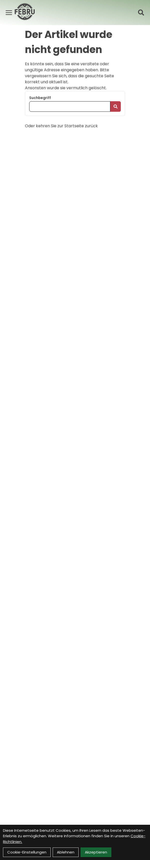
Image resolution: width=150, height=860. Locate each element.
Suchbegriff (40, 97)
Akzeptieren (96, 852)
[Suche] (141, 12)
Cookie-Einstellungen (26, 852)
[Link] (9, 12)
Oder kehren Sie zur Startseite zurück (61, 126)
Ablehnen (65, 852)
